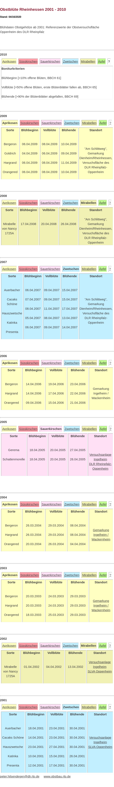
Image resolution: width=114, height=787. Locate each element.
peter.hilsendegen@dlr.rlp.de (19, 776)
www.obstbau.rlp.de (57, 776)
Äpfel (101, 61)
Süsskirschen (28, 61)
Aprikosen (9, 61)
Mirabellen (88, 61)
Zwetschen (70, 61)
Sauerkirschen (50, 61)
